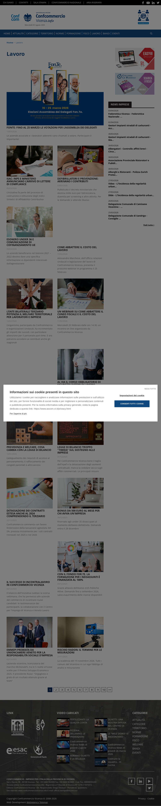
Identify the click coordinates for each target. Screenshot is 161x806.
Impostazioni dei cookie (132, 395)
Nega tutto (150, 389)
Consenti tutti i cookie (132, 404)
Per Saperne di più (18, 413)
